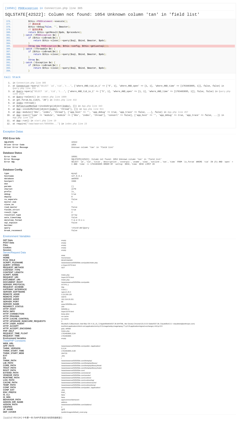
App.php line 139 (23, 117)
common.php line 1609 (53, 97)
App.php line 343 (92, 106)
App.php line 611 (93, 109)
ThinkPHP (8, 417)
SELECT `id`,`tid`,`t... (55, 86)
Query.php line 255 (24, 88)
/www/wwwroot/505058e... (42, 124)
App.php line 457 (178, 112)
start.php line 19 (45, 121)
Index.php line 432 (65, 100)
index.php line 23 (76, 124)
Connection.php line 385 (63, 8)
